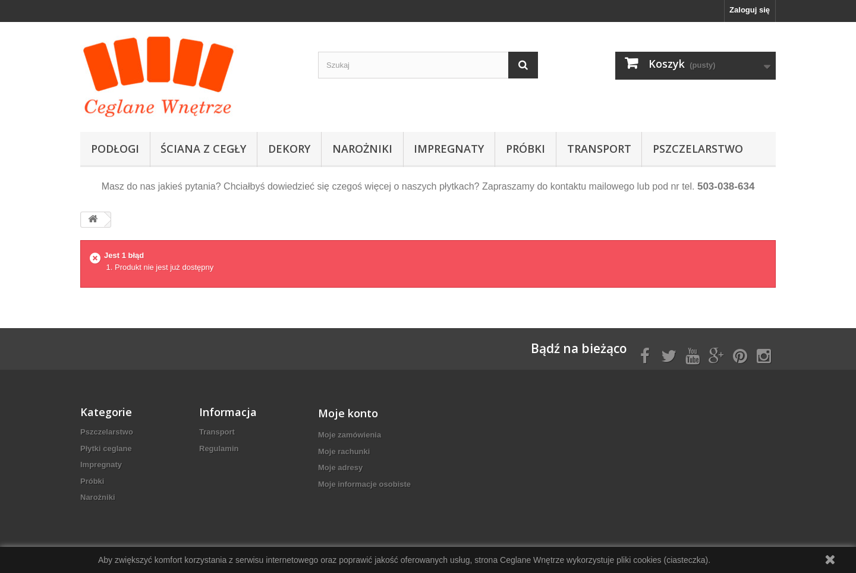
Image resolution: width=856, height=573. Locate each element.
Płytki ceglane (106, 448)
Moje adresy (340, 467)
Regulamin (218, 448)
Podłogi (115, 148)
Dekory (289, 148)
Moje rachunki (344, 451)
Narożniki (362, 148)
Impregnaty (449, 148)
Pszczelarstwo (698, 148)
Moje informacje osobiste (364, 484)
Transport (599, 148)
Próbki (525, 148)
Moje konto (348, 413)
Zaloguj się (749, 9)
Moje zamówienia (349, 434)
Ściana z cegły (203, 148)
